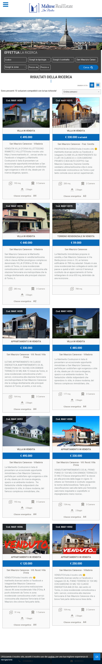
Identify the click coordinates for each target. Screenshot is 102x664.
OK (96, 656)
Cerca (88, 67)
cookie (51, 656)
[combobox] (39, 59)
